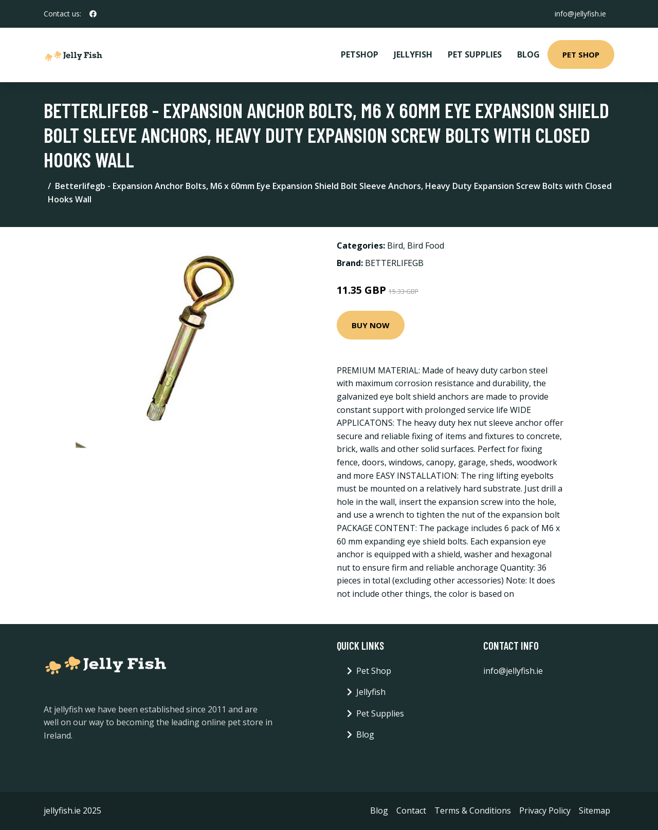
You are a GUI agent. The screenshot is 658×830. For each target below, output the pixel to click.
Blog (528, 54)
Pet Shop (580, 54)
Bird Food (425, 245)
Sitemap (594, 810)
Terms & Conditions (472, 810)
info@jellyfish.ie (580, 13)
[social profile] (93, 14)
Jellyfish (413, 54)
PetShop (359, 54)
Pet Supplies (475, 54)
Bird (395, 245)
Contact (411, 810)
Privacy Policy (545, 810)
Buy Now (371, 325)
